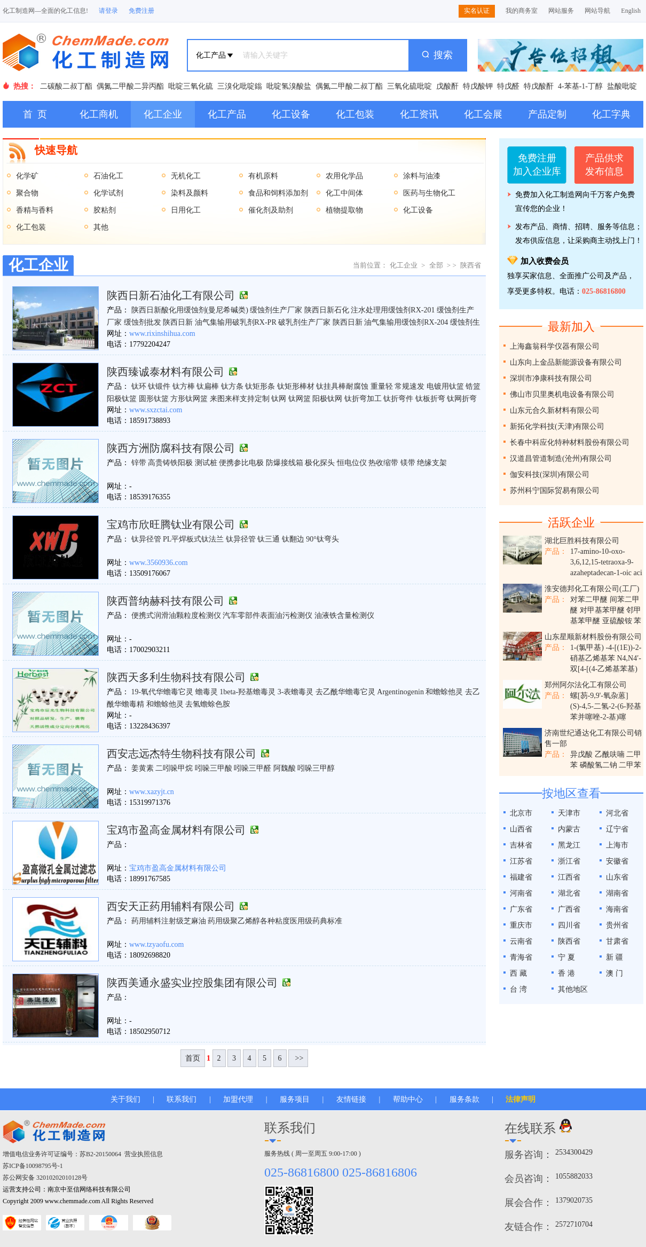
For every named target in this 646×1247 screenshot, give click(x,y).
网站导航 (597, 10)
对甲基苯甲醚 (602, 610)
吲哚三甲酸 (213, 768)
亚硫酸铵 (617, 621)
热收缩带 (383, 463)
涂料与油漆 (421, 176)
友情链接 (351, 1099)
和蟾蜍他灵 (165, 704)
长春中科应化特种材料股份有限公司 (569, 442)
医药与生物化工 (429, 193)
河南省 (521, 893)
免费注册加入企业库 (537, 165)
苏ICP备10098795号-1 (33, 1166)
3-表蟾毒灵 (296, 692)
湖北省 (569, 893)
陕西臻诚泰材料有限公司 (165, 372)
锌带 (138, 463)
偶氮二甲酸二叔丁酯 (349, 86)
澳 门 (614, 973)
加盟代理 (238, 1099)
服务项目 (295, 1099)
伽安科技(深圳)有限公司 (549, 474)
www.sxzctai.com (155, 410)
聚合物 (27, 193)
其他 (100, 227)
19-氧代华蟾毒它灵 (162, 692)
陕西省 (470, 265)
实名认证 (477, 10)
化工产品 (227, 114)
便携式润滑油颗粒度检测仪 (176, 615)
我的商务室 (522, 10)
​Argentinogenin (400, 692)
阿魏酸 (284, 768)
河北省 (617, 813)
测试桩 (206, 463)
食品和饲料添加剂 (278, 193)
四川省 (569, 925)
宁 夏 (566, 957)
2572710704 (574, 1224)
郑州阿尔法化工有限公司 (586, 685)
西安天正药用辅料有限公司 (171, 906)
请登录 (108, 10)
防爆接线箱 (284, 463)
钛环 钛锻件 (151, 386)
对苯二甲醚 (589, 599)
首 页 (35, 114)
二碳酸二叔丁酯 (66, 86)
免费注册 (141, 10)
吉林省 (521, 845)
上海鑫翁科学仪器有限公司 (555, 346)
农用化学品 (344, 176)
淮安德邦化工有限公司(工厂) (592, 589)
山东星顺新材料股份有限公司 (593, 637)
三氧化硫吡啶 (409, 86)
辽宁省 (617, 829)
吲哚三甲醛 (252, 768)
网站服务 (561, 10)
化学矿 (27, 176)
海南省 (617, 909)
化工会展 (483, 114)
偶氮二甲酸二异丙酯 (130, 86)
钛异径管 (146, 539)
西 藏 (518, 973)
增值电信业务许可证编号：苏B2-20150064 (62, 1154)
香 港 (566, 973)
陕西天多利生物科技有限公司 (176, 677)
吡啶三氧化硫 (190, 86)
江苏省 (521, 861)
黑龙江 (569, 845)
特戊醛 (508, 86)
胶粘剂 (104, 210)
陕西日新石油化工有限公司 (171, 295)
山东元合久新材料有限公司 (555, 410)
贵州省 (617, 925)
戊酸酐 (447, 86)
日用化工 (186, 210)
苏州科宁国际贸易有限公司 (555, 491)
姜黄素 (142, 768)
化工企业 (163, 114)
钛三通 (268, 539)
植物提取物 (344, 210)
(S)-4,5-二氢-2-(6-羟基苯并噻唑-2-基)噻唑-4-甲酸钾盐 (605, 717)
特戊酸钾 (478, 86)
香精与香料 (34, 210)
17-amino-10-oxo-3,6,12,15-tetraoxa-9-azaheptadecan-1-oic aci (606, 562)
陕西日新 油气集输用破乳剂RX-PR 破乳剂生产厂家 (246, 322)
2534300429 (574, 1152)
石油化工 (108, 176)
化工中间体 (344, 193)
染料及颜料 (189, 193)
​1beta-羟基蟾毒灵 (247, 692)
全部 (436, 265)
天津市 (569, 813)
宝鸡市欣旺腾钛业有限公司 (171, 524)
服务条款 (464, 1099)
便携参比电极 (241, 463)
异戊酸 (581, 754)
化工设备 (291, 114)
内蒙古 (569, 829)
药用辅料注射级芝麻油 (168, 921)
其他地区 (573, 989)
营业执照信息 (143, 1154)
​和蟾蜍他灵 (444, 692)
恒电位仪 (352, 463)
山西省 (521, 829)
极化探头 (320, 463)
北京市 (521, 813)
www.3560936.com (158, 563)
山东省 (617, 877)
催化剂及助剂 (270, 210)
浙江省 (569, 861)
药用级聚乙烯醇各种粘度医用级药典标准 (275, 921)
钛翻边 (293, 539)
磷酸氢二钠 (598, 765)
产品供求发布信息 (604, 165)
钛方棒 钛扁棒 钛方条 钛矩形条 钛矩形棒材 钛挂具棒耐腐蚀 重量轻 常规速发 (298, 386)
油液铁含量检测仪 (344, 615)
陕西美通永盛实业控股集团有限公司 (192, 983)
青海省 (521, 957)
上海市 (617, 845)
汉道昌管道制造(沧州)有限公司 (561, 458)
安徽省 (617, 861)
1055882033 (574, 1176)
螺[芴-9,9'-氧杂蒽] (599, 696)
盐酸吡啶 (622, 86)
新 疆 (614, 957)
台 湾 (518, 989)
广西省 (569, 909)
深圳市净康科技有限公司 (551, 378)
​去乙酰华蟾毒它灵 (345, 692)
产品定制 (547, 114)
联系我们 (181, 1099)
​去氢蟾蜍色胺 (207, 704)
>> (298, 1058)
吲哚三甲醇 (316, 768)
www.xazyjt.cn (151, 792)
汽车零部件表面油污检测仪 (267, 615)
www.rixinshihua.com (162, 334)
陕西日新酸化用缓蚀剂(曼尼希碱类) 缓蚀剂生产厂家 (217, 310)
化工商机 (99, 114)
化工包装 (355, 114)
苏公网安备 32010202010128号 (45, 1177)
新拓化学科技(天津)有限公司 (557, 426)
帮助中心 (408, 1099)
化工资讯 (419, 114)
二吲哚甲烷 (174, 768)
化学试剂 (108, 193)
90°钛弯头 (322, 539)
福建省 (521, 877)
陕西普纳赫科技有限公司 (165, 601)
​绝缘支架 (432, 463)
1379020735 (574, 1200)
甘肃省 (617, 941)
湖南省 (617, 893)
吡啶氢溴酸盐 (288, 86)
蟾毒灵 (206, 692)
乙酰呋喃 (610, 754)
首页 (192, 1058)
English (631, 10)
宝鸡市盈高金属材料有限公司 (176, 830)
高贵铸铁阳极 (170, 463)
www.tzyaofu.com (156, 944)
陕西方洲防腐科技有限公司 (171, 448)
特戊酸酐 (539, 86)
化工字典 (611, 114)
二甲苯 (630, 765)
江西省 (569, 877)
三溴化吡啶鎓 (239, 86)
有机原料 (263, 176)
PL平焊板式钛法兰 (193, 539)
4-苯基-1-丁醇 (580, 86)
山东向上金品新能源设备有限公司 (566, 362)
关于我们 (125, 1099)
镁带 (407, 463)
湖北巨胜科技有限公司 (582, 541)
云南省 (521, 941)
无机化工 (186, 176)
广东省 (521, 909)
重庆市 (521, 925)
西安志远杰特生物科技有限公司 (181, 753)
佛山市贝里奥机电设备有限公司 (562, 394)
